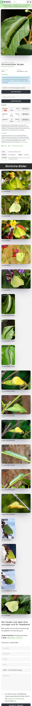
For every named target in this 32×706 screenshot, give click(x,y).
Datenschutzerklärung (16, 699)
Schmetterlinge (11, 154)
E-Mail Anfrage (24, 142)
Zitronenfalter (5, 191)
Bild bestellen (16, 92)
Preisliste (3, 140)
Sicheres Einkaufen (17, 146)
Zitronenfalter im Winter (9, 591)
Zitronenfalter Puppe (8, 391)
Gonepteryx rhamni (7, 62)
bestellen (25, 108)
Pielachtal (26, 154)
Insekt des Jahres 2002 (24, 157)
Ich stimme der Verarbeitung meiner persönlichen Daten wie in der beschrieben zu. (17, 697)
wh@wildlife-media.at (15, 638)
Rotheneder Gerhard (9, 66)
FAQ (9, 146)
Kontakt (4, 146)
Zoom (27, 11)
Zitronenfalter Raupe (12, 64)
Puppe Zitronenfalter (8, 416)
